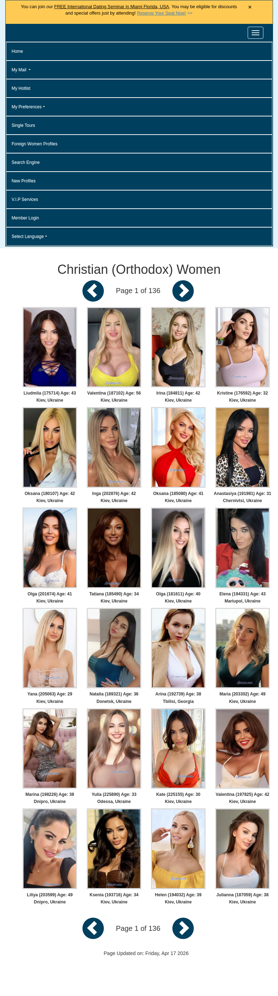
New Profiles (24, 180)
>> (164, 13)
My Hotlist (21, 88)
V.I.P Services (25, 199)
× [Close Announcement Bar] (250, 7)
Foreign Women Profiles (35, 143)
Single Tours (23, 125)
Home (17, 51)
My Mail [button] (20, 69)
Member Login (25, 217)
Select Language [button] (28, 236)
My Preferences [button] (27, 106)
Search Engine (26, 162)
